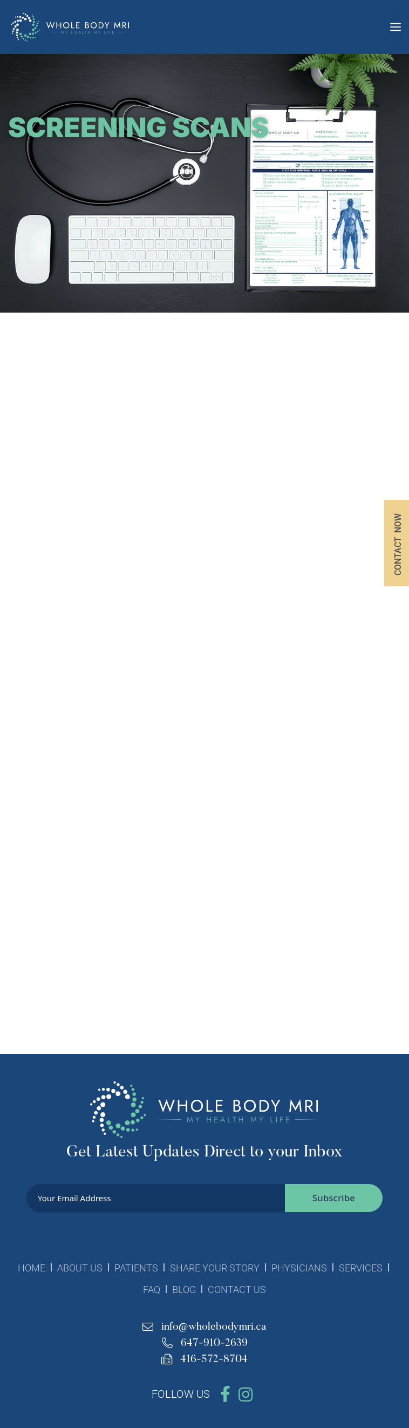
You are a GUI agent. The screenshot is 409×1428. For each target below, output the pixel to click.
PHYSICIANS (299, 1268)
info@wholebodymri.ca (204, 1327)
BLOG (184, 1289)
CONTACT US (237, 1289)
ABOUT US (80, 1268)
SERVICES (361, 1268)
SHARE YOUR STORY (215, 1268)
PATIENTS (136, 1268)
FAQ (151, 1289)
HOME (31, 1268)
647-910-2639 (205, 1343)
